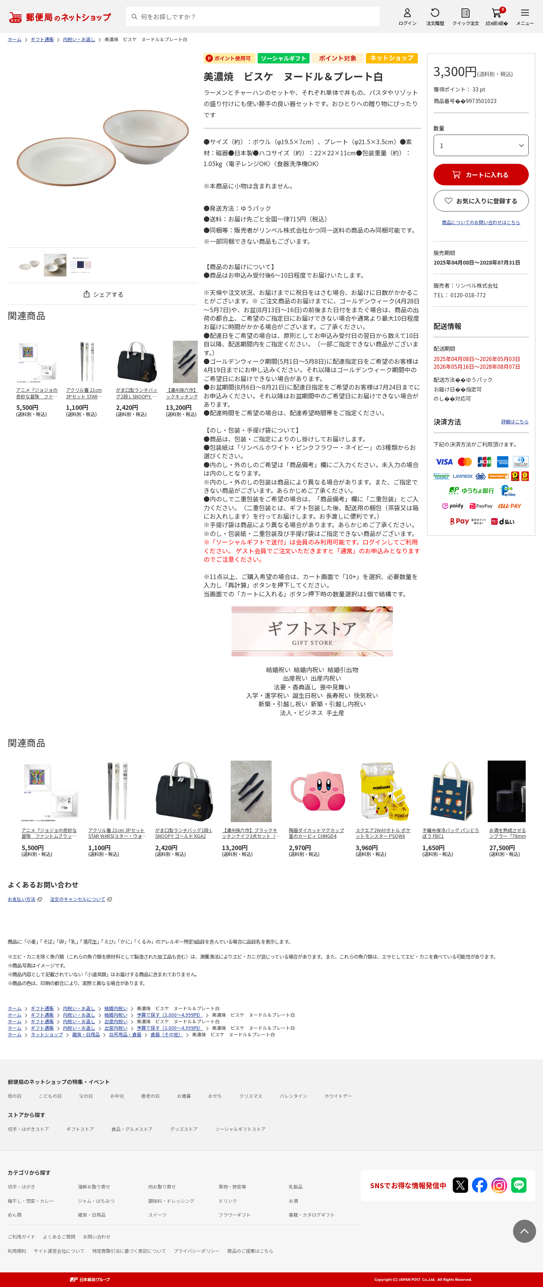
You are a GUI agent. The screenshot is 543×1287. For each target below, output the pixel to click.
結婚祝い (278, 669)
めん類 (15, 1214)
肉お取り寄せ (162, 1186)
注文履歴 (435, 23)
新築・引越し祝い (283, 703)
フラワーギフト (235, 1214)
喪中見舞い (335, 686)
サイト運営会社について (59, 1250)
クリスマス (250, 1095)
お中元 (117, 1095)
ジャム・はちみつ (96, 1200)
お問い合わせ (97, 1236)
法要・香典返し (295, 686)
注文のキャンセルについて (77, 899)
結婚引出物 (343, 669)
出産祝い (295, 678)
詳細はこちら (515, 421)
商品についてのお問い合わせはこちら (481, 222)
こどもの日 (50, 1095)
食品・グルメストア (132, 1129)
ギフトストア (80, 1129)
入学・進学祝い (267, 695)
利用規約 (17, 1250)
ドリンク (228, 1200)
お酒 (293, 1200)
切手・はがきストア (28, 1129)
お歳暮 (184, 1095)
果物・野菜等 (232, 1186)
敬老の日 (150, 1095)
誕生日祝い (307, 695)
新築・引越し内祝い (338, 703)
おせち (215, 1095)
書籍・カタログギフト (312, 1214)
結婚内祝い (309, 669)
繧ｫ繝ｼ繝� (497, 23)
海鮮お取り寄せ (94, 1186)
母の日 (15, 1095)
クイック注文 (465, 23)
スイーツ (157, 1214)
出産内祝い (326, 678)
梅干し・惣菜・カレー (31, 1200)
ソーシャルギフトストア (240, 1129)
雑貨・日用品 (92, 1214)
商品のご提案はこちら (250, 1250)
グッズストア (184, 1129)
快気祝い (366, 695)
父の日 (86, 1095)
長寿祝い (338, 695)
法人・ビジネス (301, 712)
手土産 (335, 712)
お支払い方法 (21, 899)
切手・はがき (21, 1186)
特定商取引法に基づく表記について (129, 1250)
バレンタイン (293, 1095)
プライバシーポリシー (197, 1250)
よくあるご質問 (59, 1236)
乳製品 (296, 1186)
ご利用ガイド (21, 1236)
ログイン (407, 23)
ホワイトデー (338, 1095)
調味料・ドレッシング (171, 1200)
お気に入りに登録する (487, 200)
